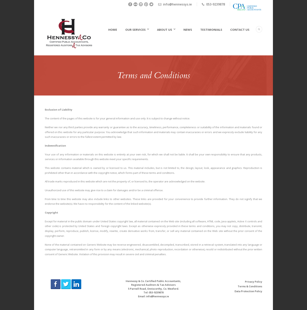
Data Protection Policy (248, 291)
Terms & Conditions (250, 286)
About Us (164, 30)
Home (112, 30)
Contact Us (239, 30)
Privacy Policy (253, 281)
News (187, 30)
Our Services (135, 30)
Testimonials (211, 30)
